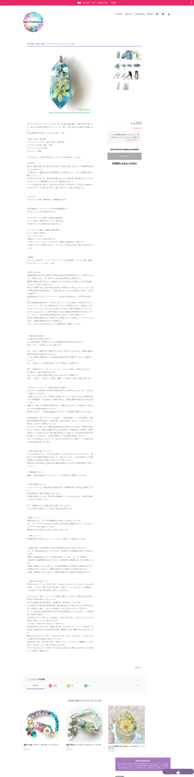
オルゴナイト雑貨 (151, 162)
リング (148, 109)
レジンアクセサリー (151, 207)
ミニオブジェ (151, 73)
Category (139, 12)
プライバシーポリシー (140, 765)
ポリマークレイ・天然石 (153, 172)
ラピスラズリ (151, 177)
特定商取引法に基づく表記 (155, 232)
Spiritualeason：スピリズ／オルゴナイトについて (157, 226)
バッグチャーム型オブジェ (156, 192)
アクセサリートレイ (153, 167)
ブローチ (149, 123)
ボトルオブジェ (151, 187)
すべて (35, 683)
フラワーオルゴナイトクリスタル (156, 93)
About (128, 12)
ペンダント (150, 104)
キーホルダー (151, 118)
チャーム (149, 113)
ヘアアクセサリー (152, 128)
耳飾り (148, 132)
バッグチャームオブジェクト (156, 142)
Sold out (117, 154)
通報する (130, 665)
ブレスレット (149, 88)
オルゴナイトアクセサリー (154, 99)
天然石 (148, 157)
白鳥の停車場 (149, 197)
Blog (150, 12)
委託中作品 (150, 202)
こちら (118, 135)
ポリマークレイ (151, 152)
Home (118, 12)
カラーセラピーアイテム (153, 182)
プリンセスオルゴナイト (153, 83)
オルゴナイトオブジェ (152, 68)
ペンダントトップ (152, 137)
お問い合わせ (150, 238)
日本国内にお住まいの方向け (116, 161)
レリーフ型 (150, 78)
